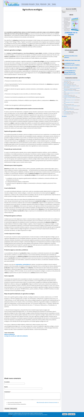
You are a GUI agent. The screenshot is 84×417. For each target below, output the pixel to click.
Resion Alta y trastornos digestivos (70, 85)
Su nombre (7, 382)
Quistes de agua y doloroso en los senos (71, 93)
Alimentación (43, 4)
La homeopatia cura (67, 112)
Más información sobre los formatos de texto (47, 402)
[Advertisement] (15, 20)
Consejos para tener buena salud (72, 60)
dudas (65, 114)
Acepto (64, 414)
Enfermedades (25, 4)
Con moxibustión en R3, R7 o (69, 102)
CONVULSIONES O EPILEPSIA (69, 109)
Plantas (37, 4)
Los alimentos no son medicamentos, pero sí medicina (72, 64)
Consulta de (66, 95)
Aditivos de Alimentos (9, 334)
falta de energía (66, 84)
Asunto (6, 387)
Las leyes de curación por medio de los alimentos (16, 336)
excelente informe (67, 96)
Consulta (65, 104)
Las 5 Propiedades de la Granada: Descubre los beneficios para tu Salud (70, 72)
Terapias (53, 4)
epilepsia (65, 108)
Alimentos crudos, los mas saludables (70, 105)
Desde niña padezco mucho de (69, 100)
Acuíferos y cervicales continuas (69, 97)
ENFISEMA (65, 82)
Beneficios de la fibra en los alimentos (70, 56)
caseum (65, 83)
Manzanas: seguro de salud (70, 68)
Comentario (7, 392)
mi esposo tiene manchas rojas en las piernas (72, 80)
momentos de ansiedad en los (69, 90)
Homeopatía (32, 4)
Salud (49, 4)
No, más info (71, 414)
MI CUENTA (64, 116)
